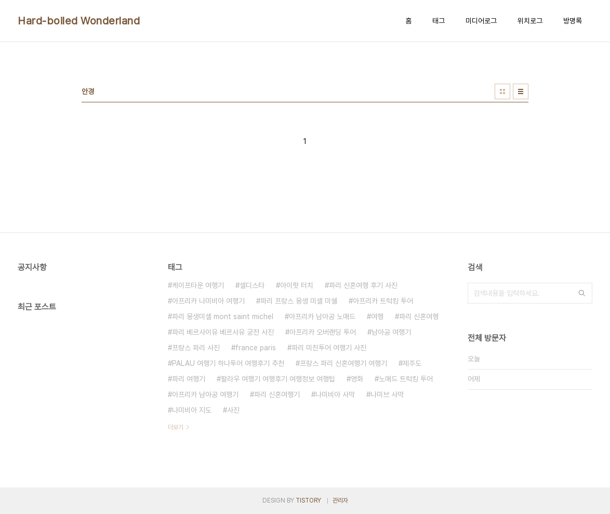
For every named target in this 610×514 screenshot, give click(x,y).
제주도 (412, 363)
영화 (357, 379)
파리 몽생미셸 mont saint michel (222, 316)
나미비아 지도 (191, 410)
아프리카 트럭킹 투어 (383, 301)
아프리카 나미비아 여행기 (208, 301)
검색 (582, 293)
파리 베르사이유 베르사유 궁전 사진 (223, 332)
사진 (233, 410)
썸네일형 (502, 91)
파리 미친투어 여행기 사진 (328, 348)
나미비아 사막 (335, 394)
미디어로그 (481, 21)
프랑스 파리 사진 (196, 348)
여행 (377, 316)
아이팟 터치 (296, 285)
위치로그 (530, 21)
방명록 (572, 21)
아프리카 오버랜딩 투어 (322, 332)
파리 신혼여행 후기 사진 (363, 285)
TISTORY (308, 500)
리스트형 (520, 91)
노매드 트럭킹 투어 (406, 379)
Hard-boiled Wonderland (79, 21)
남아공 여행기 (391, 332)
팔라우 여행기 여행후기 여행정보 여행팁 (278, 379)
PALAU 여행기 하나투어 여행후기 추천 (228, 363)
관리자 (340, 500)
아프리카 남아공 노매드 (322, 316)
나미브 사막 (387, 394)
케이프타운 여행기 (198, 285)
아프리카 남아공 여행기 (205, 394)
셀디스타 (252, 285)
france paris (255, 348)
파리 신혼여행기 (277, 394)
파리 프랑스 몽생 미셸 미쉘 (298, 301)
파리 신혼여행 (419, 316)
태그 (438, 21)
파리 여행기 (188, 379)
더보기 (175, 427)
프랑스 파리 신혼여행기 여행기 (343, 363)
